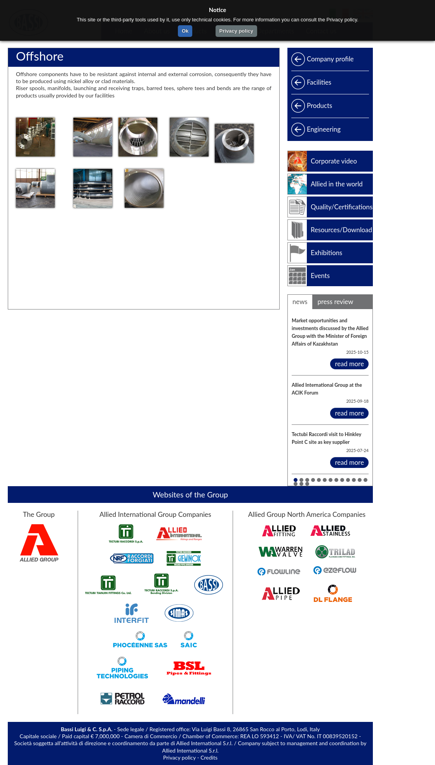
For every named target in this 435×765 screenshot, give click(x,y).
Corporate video (334, 161)
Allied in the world (337, 184)
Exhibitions (326, 253)
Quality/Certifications (341, 207)
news (300, 301)
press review (335, 301)
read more (349, 364)
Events (320, 275)
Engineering (324, 129)
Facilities (319, 82)
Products (319, 105)
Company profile (330, 59)
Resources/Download (341, 230)
